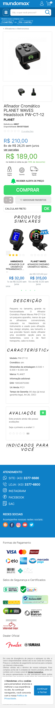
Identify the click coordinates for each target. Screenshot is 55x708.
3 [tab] (28, 290)
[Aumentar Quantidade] (10, 199)
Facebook (16, 497)
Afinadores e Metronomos (17, 29)
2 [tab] (24, 290)
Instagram (17, 491)
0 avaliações (27, 131)
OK (46, 208)
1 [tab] (20, 290)
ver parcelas (11, 149)
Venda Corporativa (35, 672)
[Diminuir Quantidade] (10, 202)
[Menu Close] (6, 12)
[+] (43, 412)
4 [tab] (33, 290)
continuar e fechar (42, 690)
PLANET (9, 119)
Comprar (27, 190)
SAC (12, 504)
